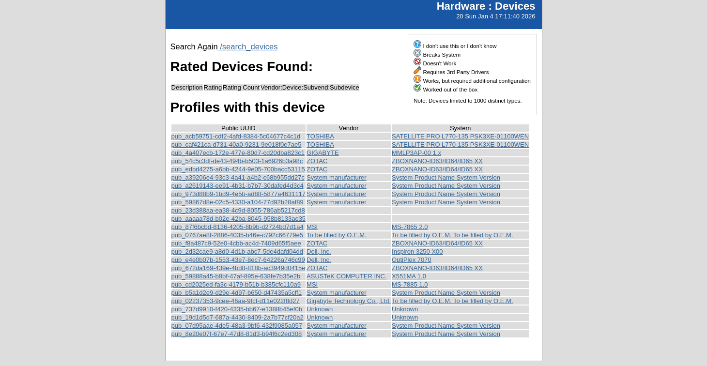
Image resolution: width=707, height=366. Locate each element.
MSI (312, 226)
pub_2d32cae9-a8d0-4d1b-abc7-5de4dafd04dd (237, 251)
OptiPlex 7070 (411, 259)
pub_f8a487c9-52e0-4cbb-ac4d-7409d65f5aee (236, 243)
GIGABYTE (322, 152)
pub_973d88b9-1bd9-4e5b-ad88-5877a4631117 (238, 194)
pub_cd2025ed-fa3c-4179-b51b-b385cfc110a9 (236, 284)
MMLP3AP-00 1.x (416, 152)
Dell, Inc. (319, 251)
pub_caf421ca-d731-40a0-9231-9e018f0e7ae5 (236, 144)
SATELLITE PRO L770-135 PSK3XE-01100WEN (460, 136)
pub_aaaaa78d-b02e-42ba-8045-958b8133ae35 (238, 218)
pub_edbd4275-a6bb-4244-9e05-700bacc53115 (238, 169)
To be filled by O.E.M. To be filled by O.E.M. (452, 235)
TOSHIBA (320, 136)
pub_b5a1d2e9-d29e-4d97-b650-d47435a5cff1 (236, 292)
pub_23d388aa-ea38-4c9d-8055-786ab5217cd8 (238, 210)
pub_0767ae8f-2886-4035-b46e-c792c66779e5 (237, 235)
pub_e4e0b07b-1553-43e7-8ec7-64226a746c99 (238, 259)
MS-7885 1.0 (410, 284)
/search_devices (248, 46)
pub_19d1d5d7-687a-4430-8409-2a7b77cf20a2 (237, 317)
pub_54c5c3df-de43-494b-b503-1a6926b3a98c (237, 161)
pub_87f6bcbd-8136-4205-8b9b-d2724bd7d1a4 (237, 226)
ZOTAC (317, 161)
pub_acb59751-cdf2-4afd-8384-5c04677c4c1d (236, 136)
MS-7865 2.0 (410, 226)
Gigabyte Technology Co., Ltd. (349, 301)
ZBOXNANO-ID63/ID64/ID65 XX (437, 161)
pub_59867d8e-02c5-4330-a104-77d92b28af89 (237, 202)
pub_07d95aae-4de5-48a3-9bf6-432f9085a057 (236, 325)
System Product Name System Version (446, 177)
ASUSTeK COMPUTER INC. (346, 276)
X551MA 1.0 (409, 276)
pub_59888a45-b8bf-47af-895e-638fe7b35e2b (236, 276)
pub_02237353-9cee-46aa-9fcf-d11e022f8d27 (235, 301)
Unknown (320, 309)
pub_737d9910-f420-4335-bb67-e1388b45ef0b (236, 309)
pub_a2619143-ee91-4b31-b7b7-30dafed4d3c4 (237, 185)
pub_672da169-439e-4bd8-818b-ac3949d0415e (238, 268)
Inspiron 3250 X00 (417, 251)
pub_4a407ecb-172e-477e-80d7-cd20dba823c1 (238, 152)
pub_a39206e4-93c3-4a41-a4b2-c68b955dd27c (238, 177)
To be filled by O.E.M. (337, 235)
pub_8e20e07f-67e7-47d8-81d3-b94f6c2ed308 (236, 333)
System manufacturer (337, 177)
